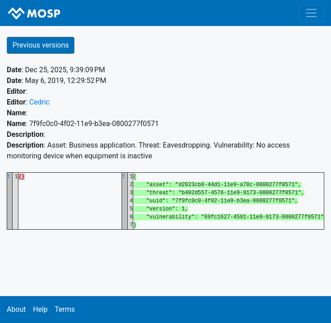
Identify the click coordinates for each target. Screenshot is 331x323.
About (16, 309)
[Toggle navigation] (311, 13)
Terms (65, 309)
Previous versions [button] (41, 45)
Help (40, 309)
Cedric (39, 102)
